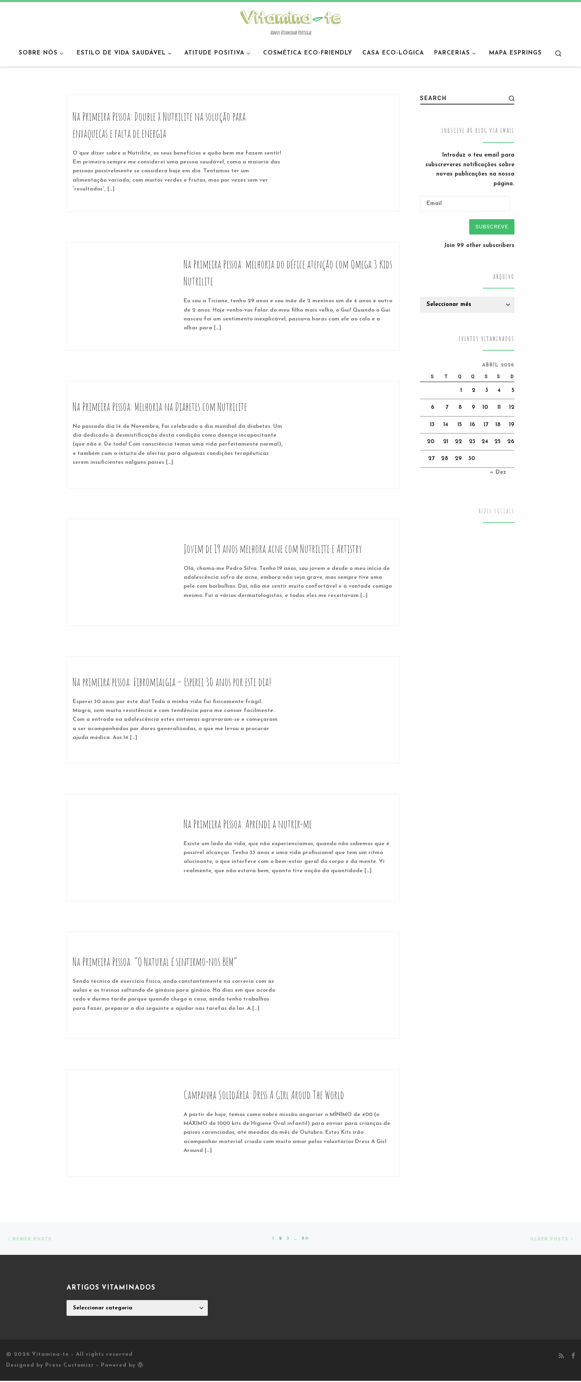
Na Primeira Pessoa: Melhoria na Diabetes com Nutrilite (160, 407)
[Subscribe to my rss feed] (561, 1358)
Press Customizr (69, 1366)
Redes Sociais (496, 513)
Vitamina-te (50, 1356)
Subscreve (490, 227)
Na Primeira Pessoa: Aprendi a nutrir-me (248, 824)
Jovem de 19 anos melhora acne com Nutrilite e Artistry (273, 549)
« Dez (498, 474)
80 (305, 1239)
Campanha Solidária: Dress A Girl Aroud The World (264, 1095)
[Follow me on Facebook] (573, 1358)
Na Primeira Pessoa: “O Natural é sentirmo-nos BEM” (155, 962)
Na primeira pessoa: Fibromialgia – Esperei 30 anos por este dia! (172, 682)
